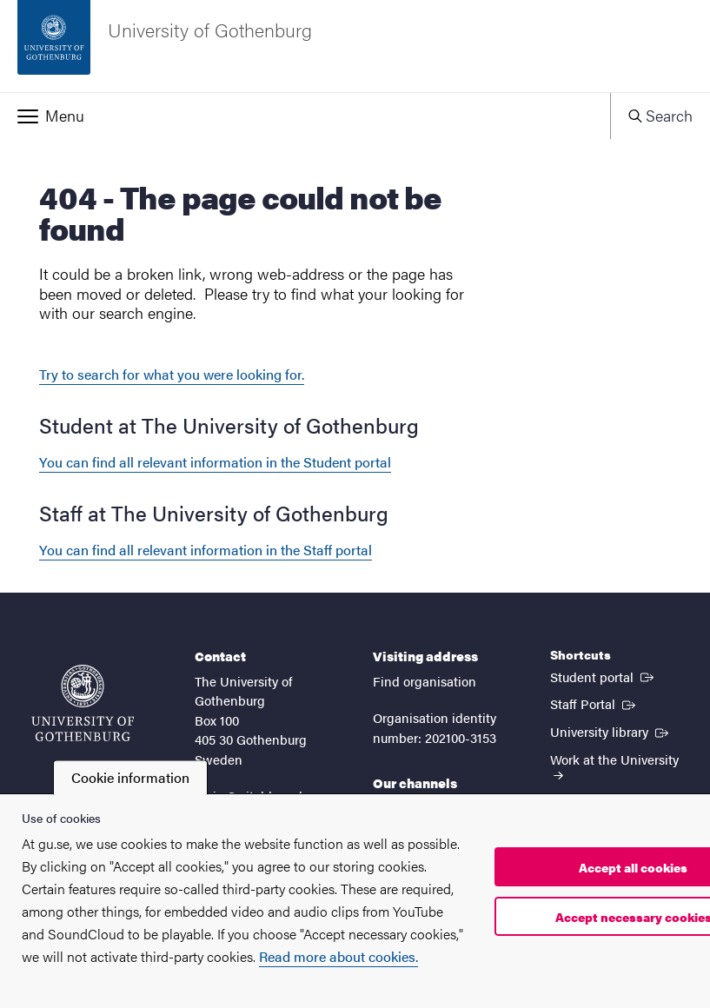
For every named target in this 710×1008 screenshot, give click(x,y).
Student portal (603, 676)
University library (611, 730)
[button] (305, 115)
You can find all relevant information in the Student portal (215, 462)
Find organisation (424, 681)
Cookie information (130, 777)
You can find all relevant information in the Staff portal (205, 550)
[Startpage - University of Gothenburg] (355, 46)
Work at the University (614, 764)
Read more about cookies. (338, 956)
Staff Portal (594, 703)
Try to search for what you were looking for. (171, 374)
